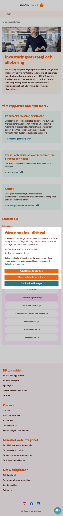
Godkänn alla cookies (31, 271)
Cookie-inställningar (31, 283)
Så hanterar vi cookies (14, 264)
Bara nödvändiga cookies (31, 277)
